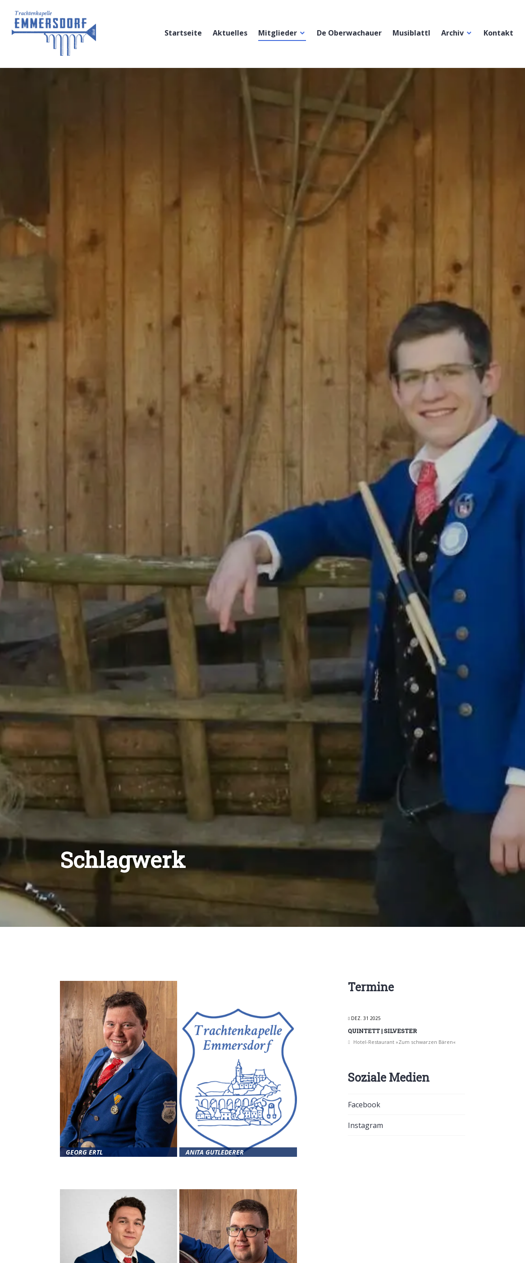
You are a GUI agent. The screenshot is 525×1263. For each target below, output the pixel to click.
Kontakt (496, 35)
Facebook (364, 1105)
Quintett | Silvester (382, 1031)
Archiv (450, 35)
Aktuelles (228, 35)
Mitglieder (275, 35)
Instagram (365, 1125)
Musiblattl (410, 35)
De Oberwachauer (347, 35)
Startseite (181, 35)
